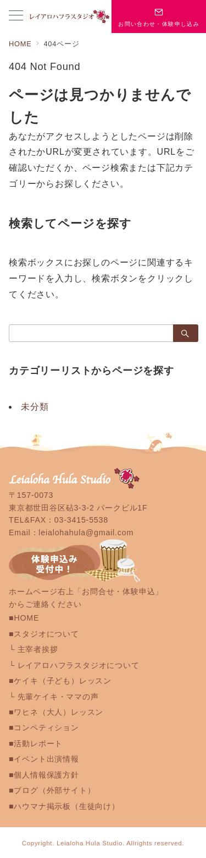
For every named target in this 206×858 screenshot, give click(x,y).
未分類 (34, 406)
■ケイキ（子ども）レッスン (60, 680)
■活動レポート (36, 743)
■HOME (24, 617)
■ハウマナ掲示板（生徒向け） (64, 806)
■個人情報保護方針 (44, 774)
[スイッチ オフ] (159, 16)
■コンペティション (44, 727)
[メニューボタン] (16, 16)
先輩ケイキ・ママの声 (58, 696)
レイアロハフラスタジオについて (79, 665)
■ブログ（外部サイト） (52, 790)
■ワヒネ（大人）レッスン (56, 712)
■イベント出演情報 (44, 758)
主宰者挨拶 (38, 649)
